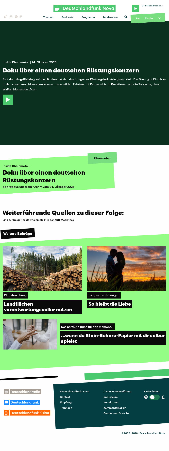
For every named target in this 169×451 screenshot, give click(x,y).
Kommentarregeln (114, 407)
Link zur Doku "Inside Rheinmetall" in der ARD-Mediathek (38, 219)
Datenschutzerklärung (117, 391)
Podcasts (67, 17)
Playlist (149, 18)
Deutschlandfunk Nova (74, 391)
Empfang (66, 402)
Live (137, 18)
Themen (48, 17)
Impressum (110, 396)
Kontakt (65, 396)
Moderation (110, 17)
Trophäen (66, 407)
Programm (88, 17)
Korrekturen (110, 402)
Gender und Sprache (116, 413)
